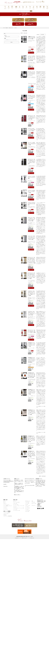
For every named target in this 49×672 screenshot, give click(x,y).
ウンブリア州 (27, 503)
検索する (12, 42)
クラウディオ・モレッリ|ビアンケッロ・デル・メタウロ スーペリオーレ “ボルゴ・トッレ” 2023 (31, 293)
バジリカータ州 (27, 510)
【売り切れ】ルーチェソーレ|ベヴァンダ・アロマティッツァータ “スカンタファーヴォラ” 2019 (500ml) (31, 359)
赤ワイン (32, 49)
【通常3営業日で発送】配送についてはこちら (28, 2)
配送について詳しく (17, 494)
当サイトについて (40, 499)
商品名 (5, 38)
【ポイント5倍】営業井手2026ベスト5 (18, 20)
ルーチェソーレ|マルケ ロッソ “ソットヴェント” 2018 (31, 191)
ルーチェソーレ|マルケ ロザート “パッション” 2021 (31, 177)
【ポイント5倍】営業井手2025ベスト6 (31, 20)
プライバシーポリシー (40, 502)
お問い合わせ (39, 506)
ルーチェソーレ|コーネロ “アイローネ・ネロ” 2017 (31, 203)
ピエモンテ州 (15, 503)
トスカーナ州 (27, 502)
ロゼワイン (32, 182)
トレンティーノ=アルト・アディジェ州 (18, 505)
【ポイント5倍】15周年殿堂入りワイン (31, 24)
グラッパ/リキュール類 (31, 367)
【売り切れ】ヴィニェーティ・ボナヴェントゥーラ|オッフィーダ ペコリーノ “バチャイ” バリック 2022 (31, 412)
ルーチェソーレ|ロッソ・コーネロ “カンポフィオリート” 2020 (31, 129)
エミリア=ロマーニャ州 (16, 510)
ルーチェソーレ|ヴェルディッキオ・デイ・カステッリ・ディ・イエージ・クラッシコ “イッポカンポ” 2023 (31, 58)
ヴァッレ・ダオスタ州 (16, 502)
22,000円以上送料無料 (17, 1)
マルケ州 (29, 49)
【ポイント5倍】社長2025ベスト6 (18, 24)
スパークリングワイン (30, 87)
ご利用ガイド (39, 503)
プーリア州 (26, 509)
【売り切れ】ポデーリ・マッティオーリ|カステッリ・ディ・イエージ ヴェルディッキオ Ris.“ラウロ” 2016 (31, 375)
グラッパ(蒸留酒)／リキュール (7, 505)
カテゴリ (5, 35)
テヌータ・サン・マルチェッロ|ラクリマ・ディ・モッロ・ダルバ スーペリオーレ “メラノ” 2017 (31, 161)
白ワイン (32, 65)
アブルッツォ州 (27, 505)
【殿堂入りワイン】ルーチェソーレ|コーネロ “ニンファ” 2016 (31, 37)
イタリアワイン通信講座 (6, 512)
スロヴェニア (33, 505)
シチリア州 (33, 502)
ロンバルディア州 (15, 504)
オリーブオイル (5, 509)
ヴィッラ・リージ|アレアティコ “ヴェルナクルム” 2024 (31, 143)
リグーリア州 (15, 509)
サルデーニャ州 (34, 503)
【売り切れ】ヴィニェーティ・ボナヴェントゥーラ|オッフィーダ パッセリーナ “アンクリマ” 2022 (31, 391)
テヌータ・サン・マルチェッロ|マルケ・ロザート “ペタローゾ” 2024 (31, 331)
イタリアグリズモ (5, 513)
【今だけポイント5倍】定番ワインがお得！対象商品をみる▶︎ (24, 14)
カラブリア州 (27, 511)
